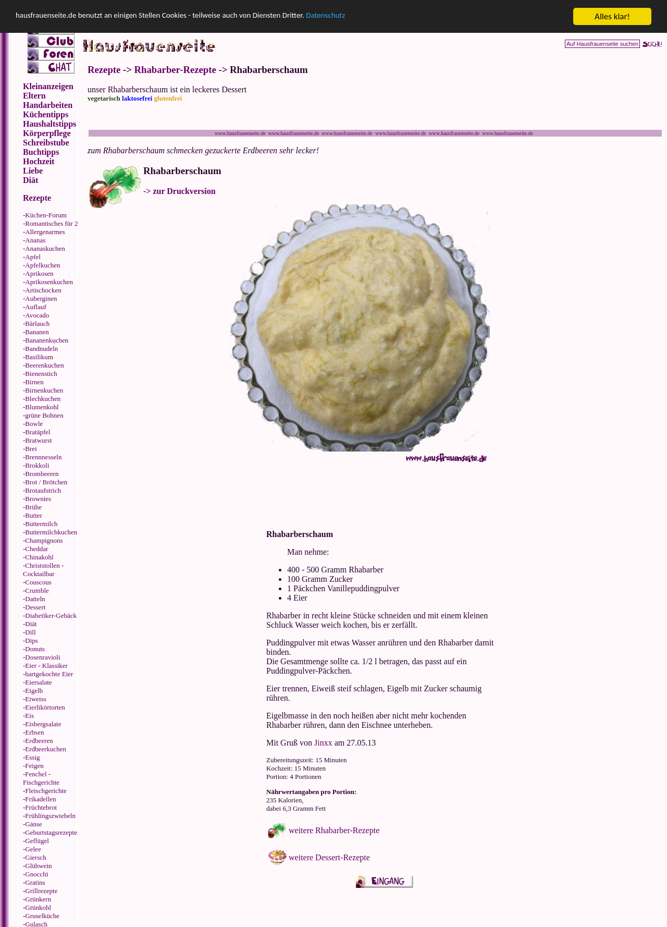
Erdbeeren (39, 741)
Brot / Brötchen (46, 482)
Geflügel (36, 841)
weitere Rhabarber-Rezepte (334, 830)
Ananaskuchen (45, 248)
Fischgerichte (41, 782)
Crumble (37, 590)
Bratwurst (38, 440)
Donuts (35, 649)
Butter (33, 515)
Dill (30, 632)
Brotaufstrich (43, 490)
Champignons (44, 540)
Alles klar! (612, 16)
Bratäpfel (37, 432)
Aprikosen (39, 273)
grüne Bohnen (44, 415)
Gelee (33, 849)
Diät (30, 624)
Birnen (34, 382)
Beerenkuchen (44, 365)
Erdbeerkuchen (45, 749)
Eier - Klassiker (46, 665)
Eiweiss (35, 699)
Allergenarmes (45, 232)
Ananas (35, 240)
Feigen (34, 766)
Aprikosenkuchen (49, 282)
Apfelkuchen (42, 265)
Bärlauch (37, 323)
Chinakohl (39, 557)
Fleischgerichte (45, 791)
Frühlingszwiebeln (50, 816)
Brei (30, 449)
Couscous (38, 582)
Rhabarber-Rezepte (175, 69)
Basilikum (39, 357)
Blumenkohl (41, 407)
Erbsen (34, 732)
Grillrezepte (41, 891)
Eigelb (34, 690)
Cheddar (36, 549)
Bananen (36, 332)
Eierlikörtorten (45, 707)
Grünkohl (38, 907)
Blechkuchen (42, 398)
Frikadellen (40, 799)
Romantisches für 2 (51, 223)
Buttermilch (41, 524)
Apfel (33, 257)
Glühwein (38, 866)
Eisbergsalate (43, 724)
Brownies (38, 499)
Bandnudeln (41, 348)
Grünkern (38, 899)
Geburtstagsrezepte (51, 832)
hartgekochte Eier (49, 674)
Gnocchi (36, 874)
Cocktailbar (39, 574)
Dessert (35, 607)
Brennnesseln (43, 457)
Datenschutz (368, 16)
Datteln (35, 599)
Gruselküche (42, 916)
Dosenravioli (42, 657)
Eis (29, 715)
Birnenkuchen (44, 390)
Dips (31, 640)
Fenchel (35, 774)
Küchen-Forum (45, 215)
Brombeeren (41, 474)
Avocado (37, 315)
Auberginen (41, 298)
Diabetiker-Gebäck (51, 615)
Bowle (34, 424)
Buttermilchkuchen (51, 532)
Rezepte (104, 69)
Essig (32, 757)
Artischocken (43, 290)
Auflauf (35, 307)
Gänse (33, 824)
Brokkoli (37, 465)
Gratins (35, 882)
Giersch (35, 857)
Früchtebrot (41, 807)
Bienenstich (41, 373)
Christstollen (42, 565)
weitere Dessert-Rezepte (329, 857)
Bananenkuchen (46, 340)
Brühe (33, 507)
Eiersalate (38, 682)
